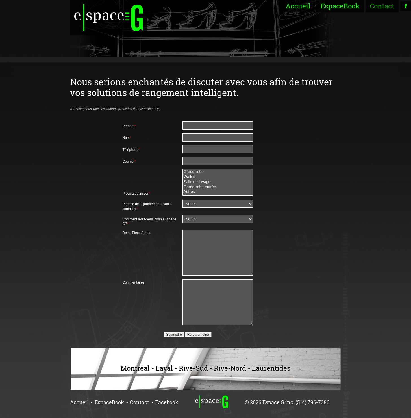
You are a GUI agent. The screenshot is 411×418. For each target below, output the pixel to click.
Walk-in (218, 176)
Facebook (166, 402)
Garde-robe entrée (218, 187)
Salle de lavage (218, 182)
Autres (218, 191)
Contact (382, 6)
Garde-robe (218, 171)
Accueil (298, 6)
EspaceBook (340, 6)
